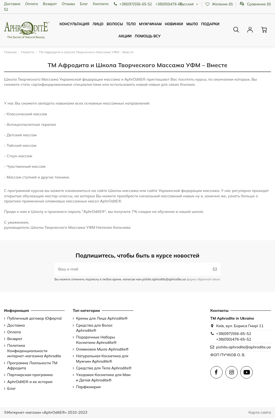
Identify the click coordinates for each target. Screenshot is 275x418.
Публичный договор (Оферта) (34, 318)
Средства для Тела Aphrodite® (104, 368)
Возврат (50, 4)
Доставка (12, 4)
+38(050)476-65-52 (233, 339)
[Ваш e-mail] (132, 269)
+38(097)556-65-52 (233, 333)
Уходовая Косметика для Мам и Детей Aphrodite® (103, 377)
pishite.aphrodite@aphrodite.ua (243, 347)
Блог (84, 4)
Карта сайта (259, 412)
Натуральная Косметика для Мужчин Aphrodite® (102, 358)
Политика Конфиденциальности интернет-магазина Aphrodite (34, 350)
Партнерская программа (30, 374)
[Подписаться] (214, 269)
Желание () (219, 4)
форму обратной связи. (203, 279)
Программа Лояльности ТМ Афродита (32, 365)
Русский (189, 4)
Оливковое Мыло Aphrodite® (102, 349)
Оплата (31, 4)
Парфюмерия (88, 386)
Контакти (100, 4)
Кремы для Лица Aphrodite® (102, 318)
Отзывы (68, 4)
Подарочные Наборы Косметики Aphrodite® (96, 340)
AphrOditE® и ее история (29, 381)
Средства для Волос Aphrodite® (94, 328)
